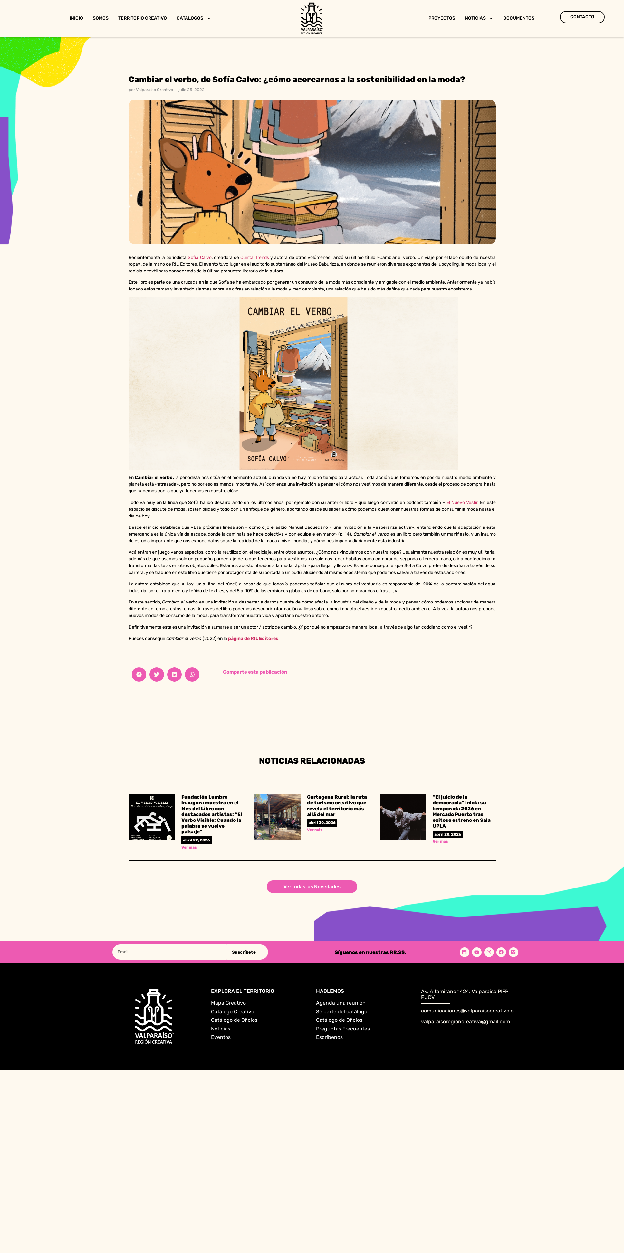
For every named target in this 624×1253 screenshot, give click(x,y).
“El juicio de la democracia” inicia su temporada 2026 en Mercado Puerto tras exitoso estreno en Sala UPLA (462, 811)
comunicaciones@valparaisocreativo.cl (468, 1011)
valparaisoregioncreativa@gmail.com (465, 1022)
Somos (101, 18)
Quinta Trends (254, 257)
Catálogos (194, 18)
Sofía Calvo (199, 257)
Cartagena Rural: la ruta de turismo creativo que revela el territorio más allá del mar (337, 805)
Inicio (76, 18)
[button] (139, 674)
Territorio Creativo (142, 18)
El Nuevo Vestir (461, 502)
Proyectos (441, 18)
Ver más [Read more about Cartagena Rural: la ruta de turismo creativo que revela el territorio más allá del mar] (314, 830)
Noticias (479, 18)
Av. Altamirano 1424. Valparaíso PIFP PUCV (464, 994)
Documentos (518, 18)
